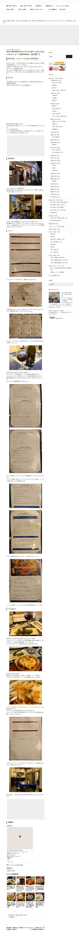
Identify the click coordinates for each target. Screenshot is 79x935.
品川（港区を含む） (56, 152)
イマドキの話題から (52, 9)
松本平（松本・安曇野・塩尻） (58, 217)
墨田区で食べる (54, 140)
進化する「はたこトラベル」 (37, 9)
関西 (52, 247)
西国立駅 (21, 865)
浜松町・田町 (55, 108)
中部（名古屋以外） (55, 241)
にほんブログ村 (10, 870)
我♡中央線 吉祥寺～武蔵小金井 (58, 202)
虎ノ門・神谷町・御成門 (58, 116)
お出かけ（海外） (23, 9)
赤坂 (53, 111)
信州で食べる (39, 5)
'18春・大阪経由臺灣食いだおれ (58, 262)
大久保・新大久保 (56, 126)
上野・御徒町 (55, 137)
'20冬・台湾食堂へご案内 (56, 257)
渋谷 (53, 165)
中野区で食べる (54, 173)
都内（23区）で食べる (12, 5)
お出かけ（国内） (11, 9)
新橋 (53, 105)
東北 (52, 236)
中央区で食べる (54, 93)
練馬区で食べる (54, 191)
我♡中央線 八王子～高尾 (57, 210)
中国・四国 (53, 249)
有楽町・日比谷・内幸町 (58, 90)
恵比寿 (53, 170)
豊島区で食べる (54, 178)
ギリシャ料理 (16, 865)
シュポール (9, 825)
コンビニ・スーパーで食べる (62, 5)
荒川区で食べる (54, 186)
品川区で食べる (54, 147)
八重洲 (53, 98)
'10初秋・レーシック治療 (56, 272)
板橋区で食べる (54, 189)
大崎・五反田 (55, 149)
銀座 (53, 100)
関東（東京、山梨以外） (56, 239)
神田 (53, 87)
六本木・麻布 (55, 113)
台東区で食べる (54, 134)
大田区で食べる (54, 158)
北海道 (52, 234)
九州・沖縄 (53, 252)
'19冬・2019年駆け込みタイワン (58, 260)
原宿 (53, 168)
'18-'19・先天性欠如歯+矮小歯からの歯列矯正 (61, 268)
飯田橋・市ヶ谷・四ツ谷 (58, 121)
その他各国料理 (11, 917)
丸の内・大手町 (55, 82)
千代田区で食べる (55, 80)
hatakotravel (17, 49)
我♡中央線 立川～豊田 (56, 207)
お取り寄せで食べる (53, 229)
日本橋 (53, 95)
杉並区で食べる (54, 176)
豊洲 (53, 144)
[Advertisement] (39, 35)
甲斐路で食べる (49, 5)
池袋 (53, 181)
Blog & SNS (63, 9)
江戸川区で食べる (55, 197)
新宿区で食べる (54, 119)
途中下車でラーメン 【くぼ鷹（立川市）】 (11, 888)
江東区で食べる (54, 142)
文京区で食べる (54, 132)
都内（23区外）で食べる (27, 5)
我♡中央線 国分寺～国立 (57, 204)
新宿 (53, 124)
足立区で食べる (54, 194)
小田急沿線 (53, 212)
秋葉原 (53, 85)
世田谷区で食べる (55, 160)
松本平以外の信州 (55, 220)
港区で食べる (54, 103)
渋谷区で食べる (54, 163)
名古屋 (52, 244)
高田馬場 (54, 129)
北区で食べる (54, 184)
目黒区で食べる (54, 155)
